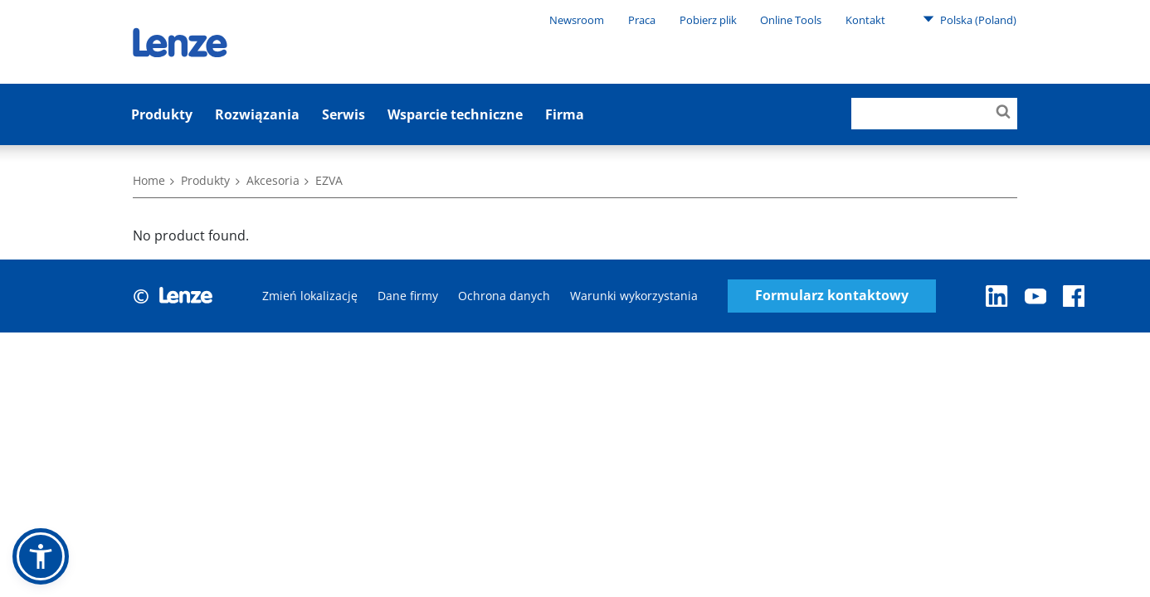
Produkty (161, 114)
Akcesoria (273, 180)
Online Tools (790, 19)
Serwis (343, 114)
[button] (41, 556)
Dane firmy (408, 295)
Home (149, 180)
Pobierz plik (708, 19)
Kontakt (865, 19)
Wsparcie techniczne (455, 114)
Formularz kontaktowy (832, 295)
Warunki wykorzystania (634, 295)
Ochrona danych (504, 295)
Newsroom (576, 19)
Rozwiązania (257, 114)
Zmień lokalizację (310, 295)
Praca (641, 19)
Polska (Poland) (969, 19)
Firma (564, 114)
